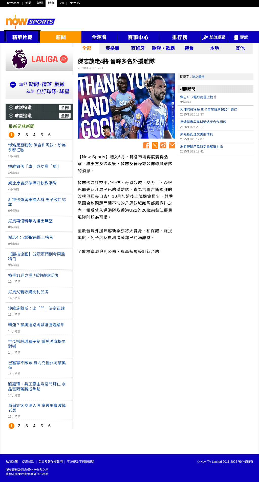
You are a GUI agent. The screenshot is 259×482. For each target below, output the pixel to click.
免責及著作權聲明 (50, 462)
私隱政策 (12, 462)
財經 (40, 3)
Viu (62, 3)
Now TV (75, 3)
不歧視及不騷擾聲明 (80, 462)
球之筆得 (198, 77)
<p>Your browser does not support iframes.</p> (215, 193)
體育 (51, 3)
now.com (13, 3)
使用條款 (28, 462)
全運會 (99, 37)
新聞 (28, 3)
